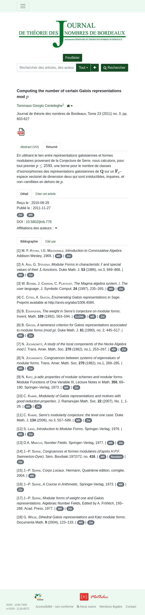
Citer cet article (45, 194)
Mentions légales (111, 606)
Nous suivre (86, 606)
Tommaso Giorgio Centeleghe (40, 106)
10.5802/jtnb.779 (38, 222)
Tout (82, 67)
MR (31, 215)
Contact (131, 606)
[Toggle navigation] (23, 6)
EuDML (79, 316)
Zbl (20, 215)
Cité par (50, 241)
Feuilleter (72, 57)
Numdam (116, 456)
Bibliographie (29, 241)
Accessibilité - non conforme (54, 606)
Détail (24, 194)
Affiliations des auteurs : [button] (37, 228)
